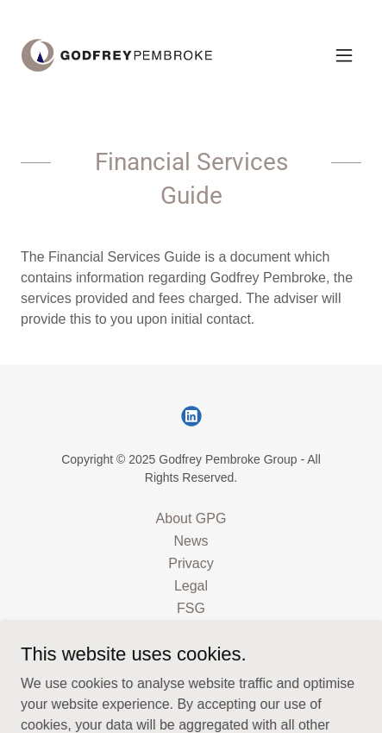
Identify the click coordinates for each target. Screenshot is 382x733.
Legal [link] (191, 585)
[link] (117, 55)
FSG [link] (191, 608)
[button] (344, 55)
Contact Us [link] (191, 630)
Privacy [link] (190, 563)
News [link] (190, 541)
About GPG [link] (191, 518)
